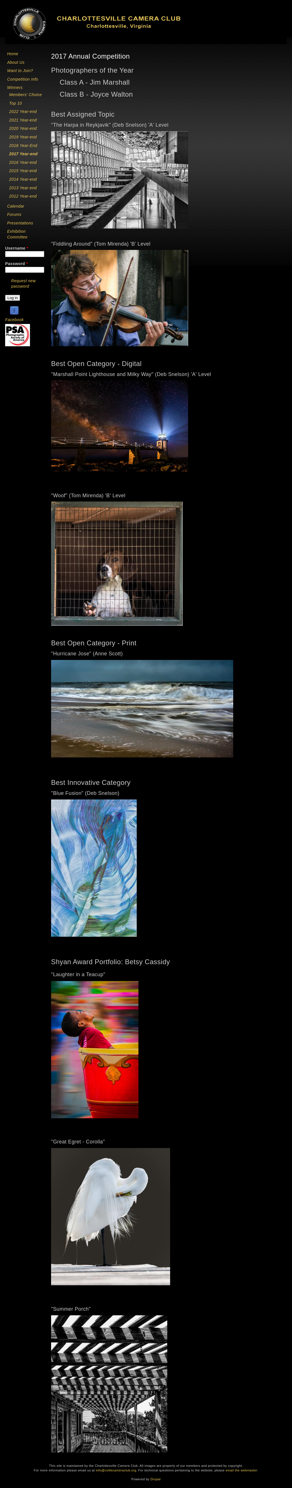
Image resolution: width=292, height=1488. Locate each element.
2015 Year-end (23, 170)
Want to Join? (20, 70)
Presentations (20, 223)
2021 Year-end (23, 120)
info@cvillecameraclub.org (116, 1470)
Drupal (155, 1479)
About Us (16, 62)
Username (16, 248)
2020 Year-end (23, 128)
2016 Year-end (23, 162)
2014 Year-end (23, 179)
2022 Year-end (23, 111)
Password (16, 263)
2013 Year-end (23, 188)
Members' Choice (25, 94)
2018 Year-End (23, 145)
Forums (14, 214)
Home (12, 53)
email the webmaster (241, 1470)
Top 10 (15, 103)
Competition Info (22, 79)
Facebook (14, 319)
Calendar (15, 206)
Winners (15, 87)
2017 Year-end (23, 154)
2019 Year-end (23, 137)
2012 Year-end (23, 196)
